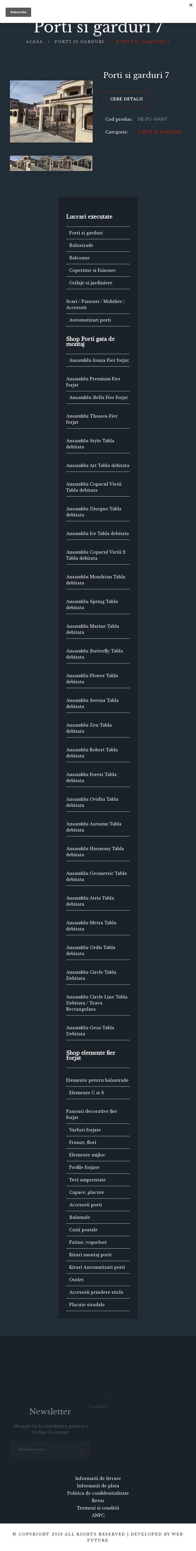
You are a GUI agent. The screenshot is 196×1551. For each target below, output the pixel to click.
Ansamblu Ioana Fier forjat (99, 360)
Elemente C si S (86, 1092)
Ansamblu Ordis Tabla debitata (90, 950)
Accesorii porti (85, 1204)
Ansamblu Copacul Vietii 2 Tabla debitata (95, 555)
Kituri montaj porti (90, 1254)
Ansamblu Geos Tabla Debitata (90, 1030)
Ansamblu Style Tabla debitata (90, 443)
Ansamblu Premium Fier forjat (93, 381)
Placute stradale (87, 1304)
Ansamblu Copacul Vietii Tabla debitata (93, 487)
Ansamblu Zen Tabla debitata (89, 728)
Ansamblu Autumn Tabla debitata (93, 827)
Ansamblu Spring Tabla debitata (92, 604)
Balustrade (81, 245)
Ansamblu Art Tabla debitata (97, 465)
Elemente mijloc (87, 1154)
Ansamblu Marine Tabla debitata (92, 629)
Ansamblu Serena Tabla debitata (92, 703)
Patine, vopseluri (88, 1242)
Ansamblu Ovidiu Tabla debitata (92, 802)
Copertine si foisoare (92, 270)
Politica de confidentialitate (98, 1493)
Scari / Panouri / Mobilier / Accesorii (95, 304)
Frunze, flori (82, 1142)
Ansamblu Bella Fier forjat (98, 397)
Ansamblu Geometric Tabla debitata (96, 876)
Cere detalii (126, 99)
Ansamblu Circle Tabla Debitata (91, 975)
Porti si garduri (79, 41)
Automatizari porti (90, 320)
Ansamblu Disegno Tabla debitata (93, 511)
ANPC (98, 1515)
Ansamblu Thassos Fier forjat (92, 419)
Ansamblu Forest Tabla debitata (91, 777)
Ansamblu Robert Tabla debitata (92, 752)
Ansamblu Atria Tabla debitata (90, 901)
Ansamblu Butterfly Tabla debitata (94, 654)
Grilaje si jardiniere (91, 282)
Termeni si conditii (98, 1507)
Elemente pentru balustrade (97, 1080)
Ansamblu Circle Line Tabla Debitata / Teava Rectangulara (97, 1003)
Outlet (76, 1279)
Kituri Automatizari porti (97, 1267)
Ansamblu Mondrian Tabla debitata (95, 579)
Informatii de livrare (98, 1478)
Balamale (79, 1217)
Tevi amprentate (87, 1179)
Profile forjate (84, 1167)
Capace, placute (86, 1192)
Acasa (34, 41)
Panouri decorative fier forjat (91, 1114)
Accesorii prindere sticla (96, 1292)
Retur (98, 1500)
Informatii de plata (98, 1485)
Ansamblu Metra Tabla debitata (91, 925)
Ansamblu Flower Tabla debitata (92, 678)
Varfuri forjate (85, 1129)
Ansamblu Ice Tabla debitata (97, 533)
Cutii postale (83, 1229)
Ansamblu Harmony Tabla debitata (95, 851)
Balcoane (79, 257)
